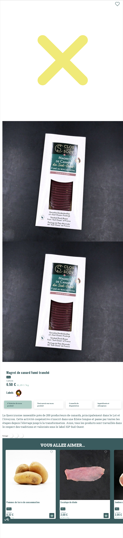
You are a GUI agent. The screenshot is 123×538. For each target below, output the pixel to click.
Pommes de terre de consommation (23, 502)
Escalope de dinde (69, 502)
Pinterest (21, 436)
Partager (11, 436)
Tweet (16, 436)
